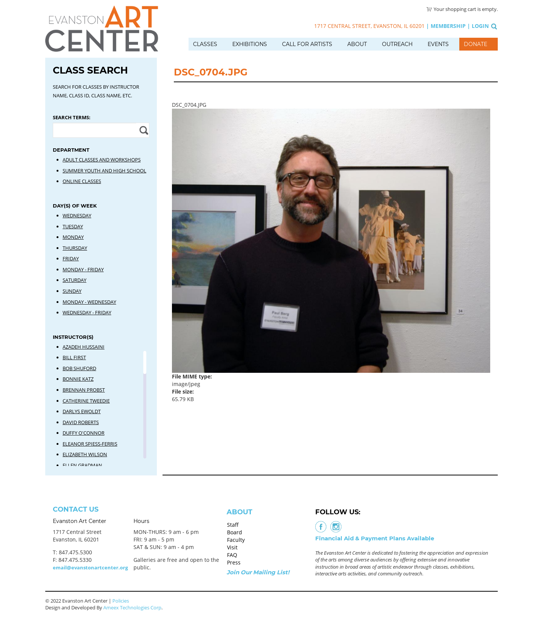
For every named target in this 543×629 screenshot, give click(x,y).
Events (438, 44)
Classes (205, 44)
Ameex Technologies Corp (132, 607)
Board (234, 532)
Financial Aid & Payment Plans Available (374, 538)
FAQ (232, 554)
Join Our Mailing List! (258, 572)
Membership (448, 25)
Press (234, 562)
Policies (120, 600)
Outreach (397, 44)
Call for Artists (307, 44)
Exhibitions (249, 44)
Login (480, 25)
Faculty (236, 539)
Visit (232, 547)
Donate (475, 44)
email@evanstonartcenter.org (90, 567)
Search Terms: (71, 117)
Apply (142, 130)
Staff (233, 524)
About (357, 44)
